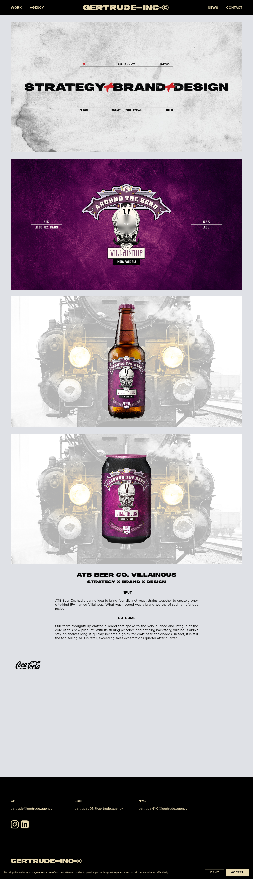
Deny (214, 872)
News (213, 7)
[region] (126, 871)
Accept (237, 872)
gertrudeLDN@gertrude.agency (99, 808)
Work (16, 7)
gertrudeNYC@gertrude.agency (162, 808)
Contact (234, 7)
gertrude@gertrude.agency (31, 808)
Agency (37, 7)
